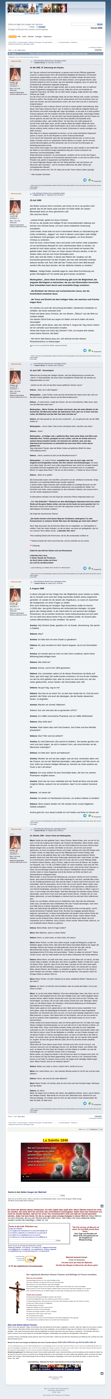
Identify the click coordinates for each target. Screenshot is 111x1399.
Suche (11, 1192)
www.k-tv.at (20, 1260)
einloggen (28, 24)
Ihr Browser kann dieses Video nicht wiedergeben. (55, 1162)
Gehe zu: (81, 1129)
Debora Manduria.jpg (36, 345)
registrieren (39, 24)
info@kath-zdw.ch (16, 1339)
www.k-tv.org (20, 1258)
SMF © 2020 (55, 1388)
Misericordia (16, 61)
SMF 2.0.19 (47, 1388)
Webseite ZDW (34, 13)
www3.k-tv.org (20, 1256)
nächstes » (99, 47)
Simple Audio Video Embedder (56, 1390)
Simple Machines (64, 1388)
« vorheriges (92, 47)
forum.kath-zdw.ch (87, 1342)
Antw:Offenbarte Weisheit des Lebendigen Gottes (49, 61)
